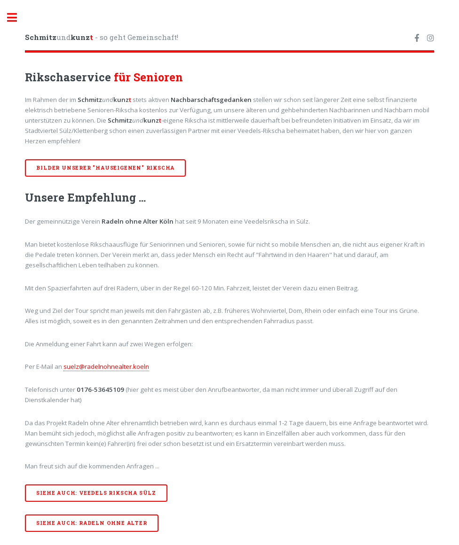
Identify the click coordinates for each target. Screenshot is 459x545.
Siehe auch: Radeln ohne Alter (91, 523)
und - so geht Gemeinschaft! (101, 37)
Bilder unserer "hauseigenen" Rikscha (105, 167)
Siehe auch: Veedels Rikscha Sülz (96, 493)
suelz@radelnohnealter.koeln (106, 366)
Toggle (17, 17)
